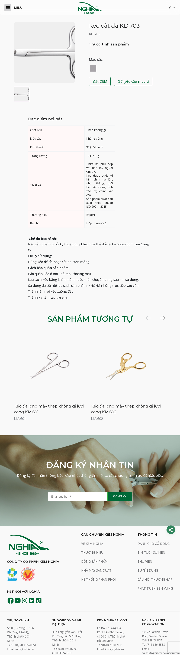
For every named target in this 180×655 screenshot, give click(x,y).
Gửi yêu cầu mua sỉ (133, 81)
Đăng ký (119, 470)
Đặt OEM (100, 81)
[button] (148, 318)
